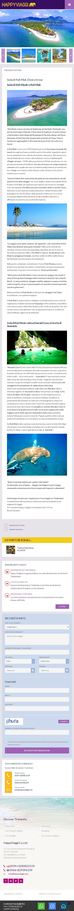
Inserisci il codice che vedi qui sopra (20, 728)
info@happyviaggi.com (18, 874)
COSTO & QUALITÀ (19, 582)
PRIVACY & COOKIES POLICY (50, 894)
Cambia (63, 721)
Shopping (45, 831)
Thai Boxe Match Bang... (25, 548)
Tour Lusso (45, 826)
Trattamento (44, 657)
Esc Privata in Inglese (14, 831)
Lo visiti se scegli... (18, 540)
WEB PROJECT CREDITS (13, 894)
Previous (3, 56)
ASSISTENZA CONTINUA (21, 594)
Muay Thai (10, 826)
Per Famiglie (11, 836)
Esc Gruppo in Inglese (50, 836)
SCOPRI (62, 606)
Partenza (8, 666)
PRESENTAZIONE (12, 70)
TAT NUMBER (9, 855)
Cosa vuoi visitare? (13, 623)
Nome (7, 686)
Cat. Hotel (9, 657)
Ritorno (42, 666)
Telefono (9, 704)
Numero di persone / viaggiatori (18, 648)
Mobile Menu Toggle (69, 4)
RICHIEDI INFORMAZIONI (37, 750)
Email (8, 695)
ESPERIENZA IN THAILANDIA (23, 570)
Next (71, 56)
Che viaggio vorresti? (14, 632)
